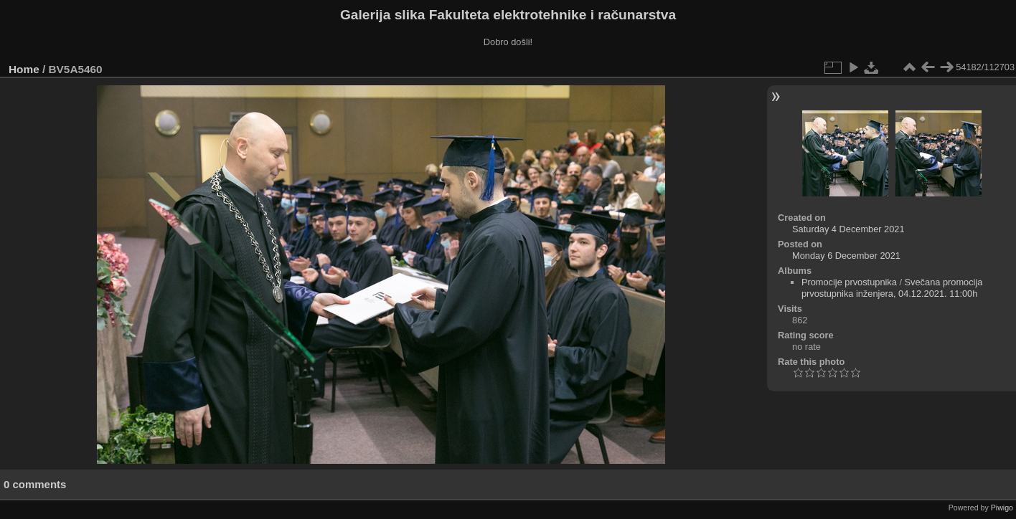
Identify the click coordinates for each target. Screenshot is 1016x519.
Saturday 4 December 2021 (848, 229)
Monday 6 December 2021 (846, 255)
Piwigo (1002, 507)
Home (24, 69)
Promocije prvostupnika (849, 282)
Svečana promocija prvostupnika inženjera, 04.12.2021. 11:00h (892, 288)
